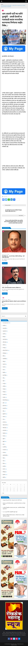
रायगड (4, 452)
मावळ (4, 436)
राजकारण (4, 449)
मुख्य (3, 438)
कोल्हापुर (4, 353)
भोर (3, 419)
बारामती (4, 408)
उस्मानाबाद (5, 339)
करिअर (4, 344)
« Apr (3, 493)
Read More (5, 263)
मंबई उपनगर (5, 424)
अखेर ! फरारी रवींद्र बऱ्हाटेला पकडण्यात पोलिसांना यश (11, 287)
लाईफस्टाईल (5, 455)
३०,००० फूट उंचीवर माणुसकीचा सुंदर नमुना (10, 511)
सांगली (4, 466)
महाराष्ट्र (4, 433)
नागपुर (4, 383)
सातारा (4, 469)
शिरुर (4, 463)
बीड (3, 411)
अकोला (4, 325)
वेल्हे (3, 458)
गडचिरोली (4, 358)
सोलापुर (4, 471)
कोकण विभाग (5, 350)
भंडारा (4, 416)
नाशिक (4, 386)
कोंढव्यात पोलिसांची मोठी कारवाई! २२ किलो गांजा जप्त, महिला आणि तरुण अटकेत (13, 515)
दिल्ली (4, 372)
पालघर (4, 397)
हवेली (4, 477)
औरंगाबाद (4, 342)
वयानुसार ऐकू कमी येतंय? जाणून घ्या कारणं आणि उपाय (12, 500)
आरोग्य (4, 333)
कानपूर (4, 347)
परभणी (4, 394)
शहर (3, 460)
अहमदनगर (5, 331)
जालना (4, 367)
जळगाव (4, 364)
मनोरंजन (4, 422)
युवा (3, 444)
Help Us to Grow (14, 644)
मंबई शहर (4, 427)
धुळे (3, 380)
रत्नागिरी (4, 447)
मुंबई (3, 441)
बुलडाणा (4, 413)
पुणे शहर (4, 405)
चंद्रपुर (4, 361)
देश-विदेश (4, 375)
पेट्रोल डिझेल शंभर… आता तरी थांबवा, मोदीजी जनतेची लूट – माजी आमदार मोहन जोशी (13, 257)
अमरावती (4, 328)
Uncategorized (5, 322)
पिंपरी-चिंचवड (5, 400)
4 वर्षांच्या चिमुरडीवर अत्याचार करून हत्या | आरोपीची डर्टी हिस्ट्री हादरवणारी (14, 508)
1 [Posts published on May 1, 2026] (17, 485)
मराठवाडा (4, 430)
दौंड (3, 378)
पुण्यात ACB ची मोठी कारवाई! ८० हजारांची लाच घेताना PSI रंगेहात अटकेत (14, 504)
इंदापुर (4, 336)
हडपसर (4, 474)
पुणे (2, 10)
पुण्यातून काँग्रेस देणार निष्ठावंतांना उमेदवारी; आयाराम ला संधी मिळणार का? (14, 302)
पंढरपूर (4, 389)
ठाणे (3, 369)
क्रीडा (4, 356)
